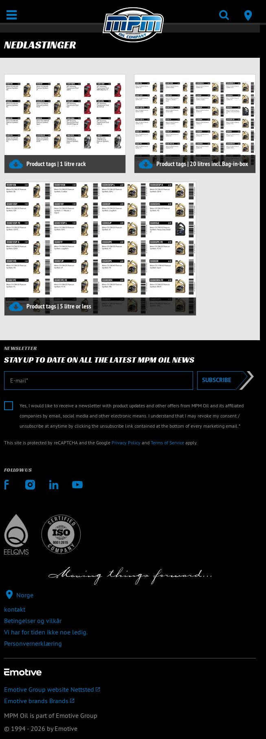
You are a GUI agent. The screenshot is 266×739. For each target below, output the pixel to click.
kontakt (14, 609)
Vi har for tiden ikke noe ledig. (46, 632)
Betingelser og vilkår (33, 621)
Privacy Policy (126, 442)
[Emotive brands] (130, 701)
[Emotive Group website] (130, 689)
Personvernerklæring (33, 643)
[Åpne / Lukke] (12, 15)
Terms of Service (167, 442)
